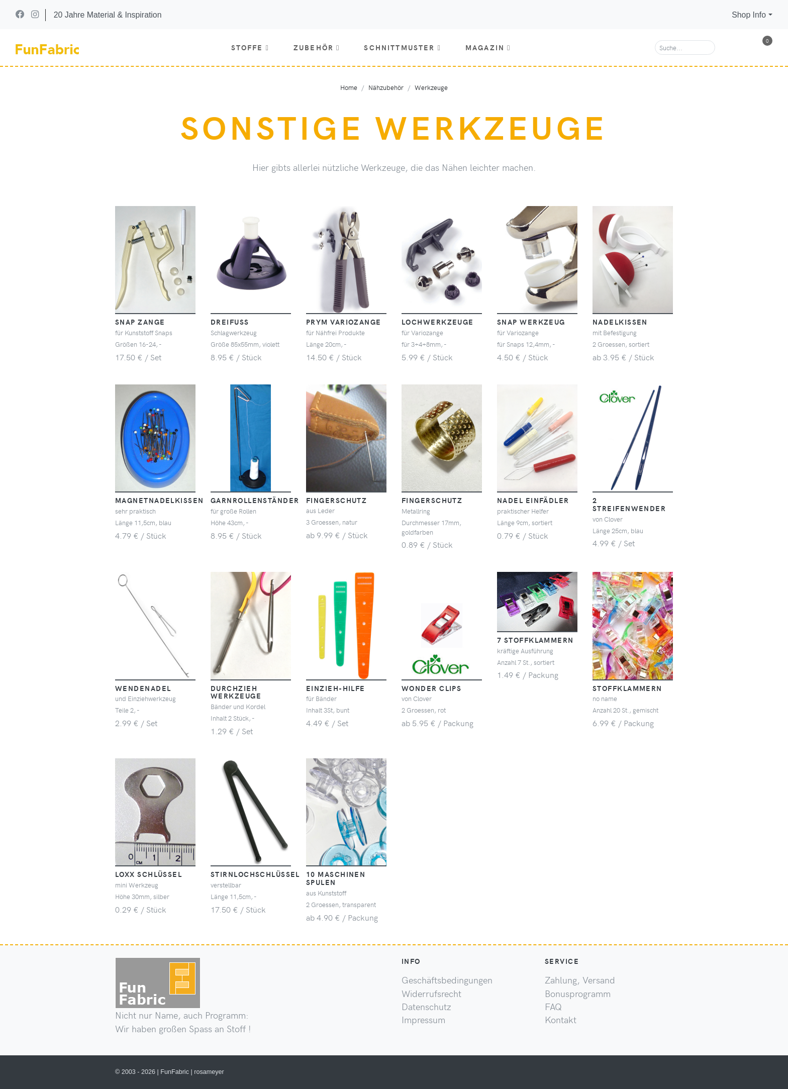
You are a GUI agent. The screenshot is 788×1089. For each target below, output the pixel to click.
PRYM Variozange (343, 322)
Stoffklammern (627, 688)
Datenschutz (426, 1007)
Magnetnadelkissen (159, 500)
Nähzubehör (386, 87)
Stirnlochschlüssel (255, 874)
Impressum (423, 1020)
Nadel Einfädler (533, 500)
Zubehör (316, 47)
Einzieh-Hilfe (335, 688)
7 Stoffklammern (535, 640)
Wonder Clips (431, 688)
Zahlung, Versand (580, 980)
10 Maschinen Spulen (335, 878)
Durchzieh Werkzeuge (236, 692)
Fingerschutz (336, 500)
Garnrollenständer (255, 500)
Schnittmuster (402, 47)
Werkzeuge (431, 87)
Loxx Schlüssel (148, 874)
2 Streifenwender (629, 504)
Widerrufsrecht (431, 993)
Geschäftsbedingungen (447, 980)
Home (348, 87)
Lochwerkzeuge (438, 322)
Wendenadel (143, 688)
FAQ (553, 1007)
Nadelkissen (620, 322)
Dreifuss (230, 322)
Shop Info (749, 15)
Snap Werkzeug (531, 322)
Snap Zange (140, 322)
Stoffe (250, 47)
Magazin (488, 47)
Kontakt (560, 1020)
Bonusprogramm (578, 993)
